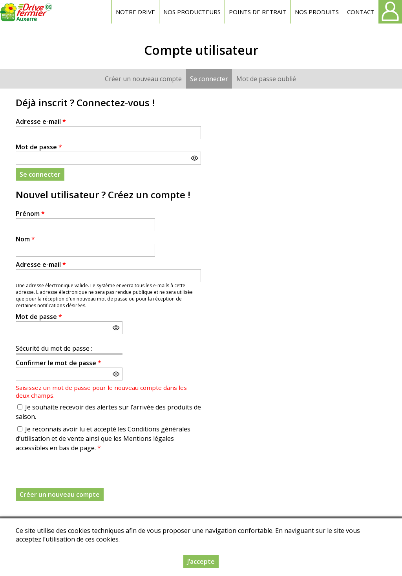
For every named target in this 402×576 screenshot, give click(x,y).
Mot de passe (39, 147)
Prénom (30, 213)
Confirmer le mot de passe (58, 363)
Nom (25, 239)
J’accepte (201, 561)
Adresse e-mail (41, 121)
